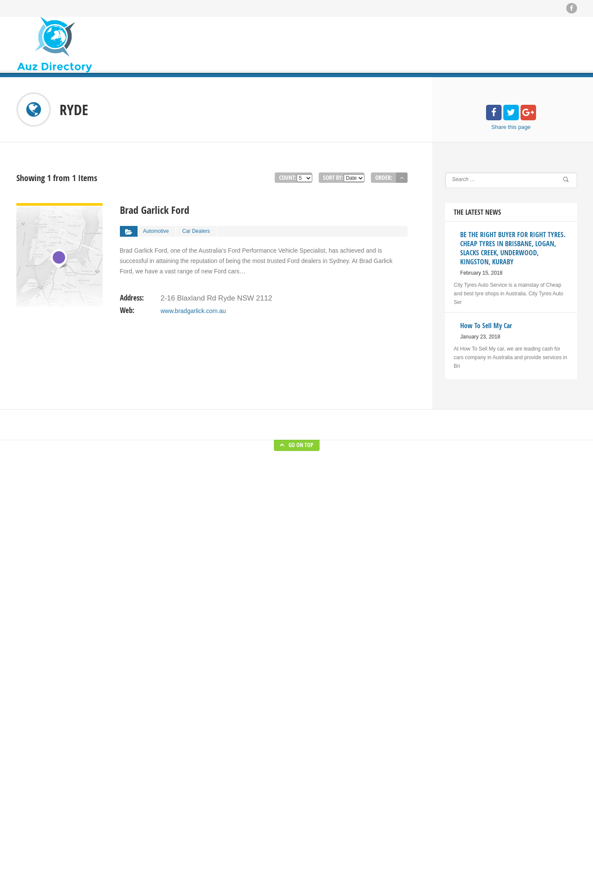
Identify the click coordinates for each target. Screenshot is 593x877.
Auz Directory (125, 864)
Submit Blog (218, 795)
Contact (213, 820)
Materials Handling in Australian (376, 820)
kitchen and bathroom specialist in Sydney (388, 808)
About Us (214, 808)
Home (211, 756)
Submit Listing (220, 782)
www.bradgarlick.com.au (193, 305)
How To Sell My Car (363, 795)
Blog (209, 769)
